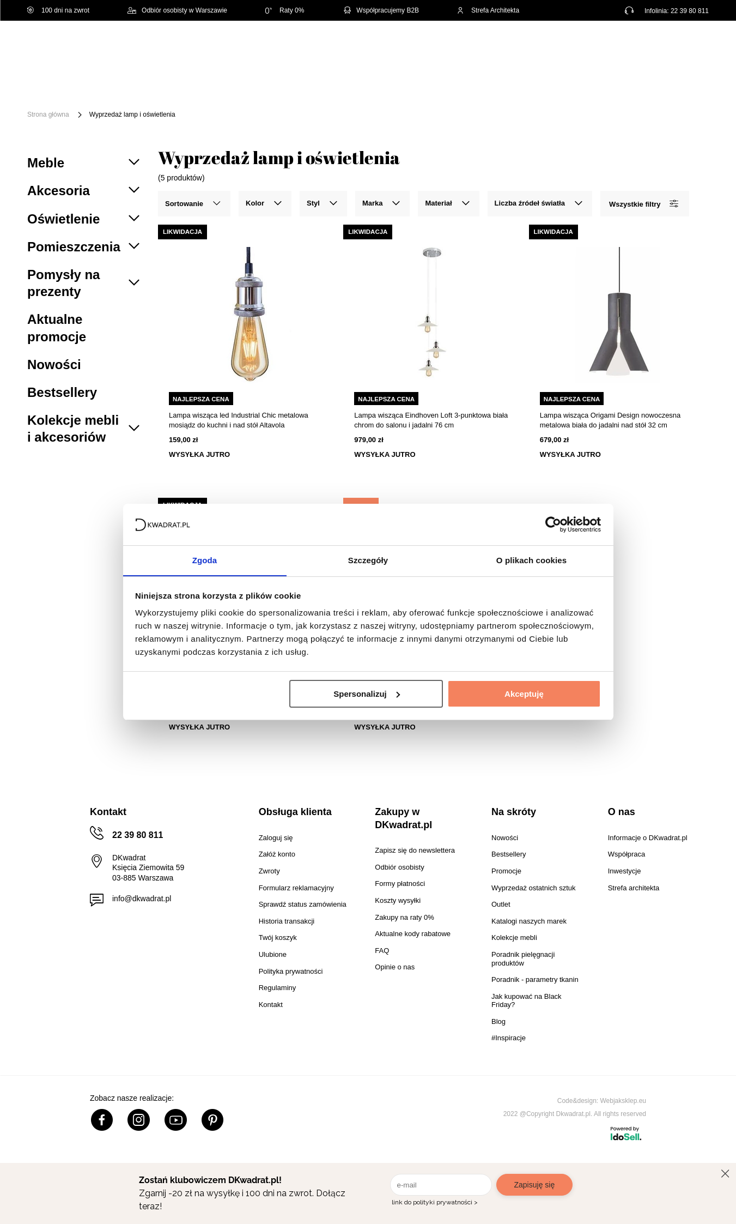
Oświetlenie (612, 80)
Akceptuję (524, 693)
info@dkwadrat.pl (141, 898)
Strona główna (48, 114)
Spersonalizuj (366, 693)
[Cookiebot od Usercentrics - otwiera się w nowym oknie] (553, 524)
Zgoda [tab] (204, 560)
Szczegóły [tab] (368, 560)
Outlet (668, 80)
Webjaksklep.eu (623, 1101)
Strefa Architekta (488, 10)
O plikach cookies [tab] (531, 560)
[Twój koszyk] (689, 46)
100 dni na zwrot (58, 10)
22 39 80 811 (690, 11)
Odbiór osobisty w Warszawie (177, 10)
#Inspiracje (180, 96)
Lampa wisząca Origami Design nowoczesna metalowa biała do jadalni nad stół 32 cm (610, 420)
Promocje (118, 96)
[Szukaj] (491, 47)
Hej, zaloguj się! (601, 47)
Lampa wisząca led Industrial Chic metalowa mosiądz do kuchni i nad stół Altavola (238, 420)
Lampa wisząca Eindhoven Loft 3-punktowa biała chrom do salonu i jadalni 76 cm (431, 420)
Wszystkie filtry (643, 203)
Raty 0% (284, 10)
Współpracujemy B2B (380, 10)
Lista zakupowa (657, 39)
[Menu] (63, 88)
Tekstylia (550, 80)
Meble (111, 80)
